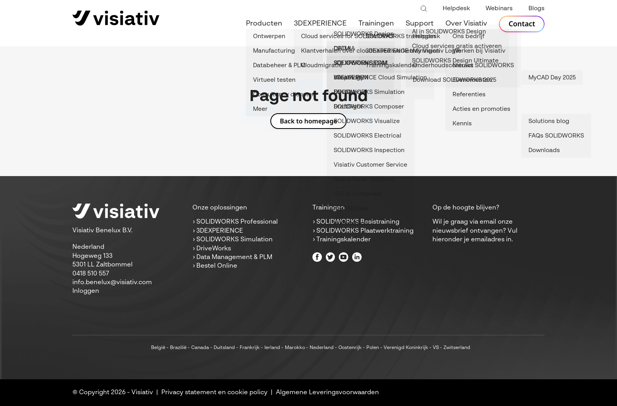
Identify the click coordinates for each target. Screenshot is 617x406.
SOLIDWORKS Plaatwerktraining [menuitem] (365, 231)
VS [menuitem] (436, 347)
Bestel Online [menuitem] (216, 266)
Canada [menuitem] (200, 347)
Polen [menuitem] (372, 347)
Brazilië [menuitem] (178, 347)
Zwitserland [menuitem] (456, 347)
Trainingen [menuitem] (376, 23)
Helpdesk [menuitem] (456, 8)
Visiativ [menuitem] (142, 392)
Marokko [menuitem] (295, 347)
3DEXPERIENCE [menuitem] (320, 23)
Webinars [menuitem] (499, 8)
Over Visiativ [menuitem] (466, 23)
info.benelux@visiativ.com (112, 282)
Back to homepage (308, 121)
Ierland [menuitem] (272, 347)
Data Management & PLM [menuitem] (234, 257)
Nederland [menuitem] (322, 347)
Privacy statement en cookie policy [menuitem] (214, 392)
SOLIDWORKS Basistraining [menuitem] (357, 222)
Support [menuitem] (420, 23)
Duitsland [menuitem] (224, 347)
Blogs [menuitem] (536, 8)
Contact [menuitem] (521, 24)
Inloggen (85, 291)
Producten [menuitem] (264, 23)
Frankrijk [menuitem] (250, 347)
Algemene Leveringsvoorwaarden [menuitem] (327, 392)
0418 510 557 (90, 274)
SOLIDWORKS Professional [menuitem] (237, 222)
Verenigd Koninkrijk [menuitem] (406, 347)
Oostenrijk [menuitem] (350, 347)
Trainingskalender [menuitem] (343, 240)
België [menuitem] (158, 347)
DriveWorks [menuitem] (213, 249)
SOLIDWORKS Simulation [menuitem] (234, 240)
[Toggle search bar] (424, 9)
